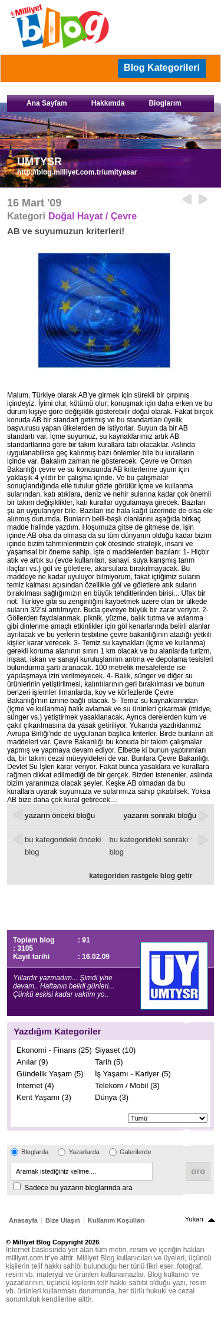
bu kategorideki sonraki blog (149, 845)
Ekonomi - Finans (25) (54, 1050)
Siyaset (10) (115, 1050)
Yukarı (194, 1219)
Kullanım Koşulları (116, 1220)
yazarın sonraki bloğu (159, 815)
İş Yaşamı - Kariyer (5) (133, 1073)
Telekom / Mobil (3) (127, 1085)
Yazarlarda (83, 1151)
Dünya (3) (111, 1097)
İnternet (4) (35, 1085)
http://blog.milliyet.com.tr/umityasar (77, 172)
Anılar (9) (32, 1061)
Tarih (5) (109, 1061)
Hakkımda (108, 103)
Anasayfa (23, 1220)
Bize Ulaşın (62, 1220)
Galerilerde (135, 1151)
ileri (203, 199)
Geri (187, 199)
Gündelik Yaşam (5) (50, 1073)
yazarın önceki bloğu (60, 815)
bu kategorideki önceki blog (63, 845)
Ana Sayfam (47, 103)
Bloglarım (165, 103)
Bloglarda (34, 1151)
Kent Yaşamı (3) (44, 1097)
